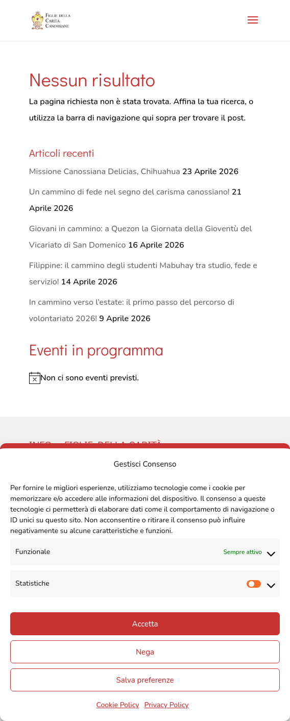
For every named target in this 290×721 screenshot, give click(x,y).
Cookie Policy (117, 705)
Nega (145, 652)
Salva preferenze (145, 680)
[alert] (145, 378)
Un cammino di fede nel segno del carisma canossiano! (129, 192)
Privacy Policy (166, 705)
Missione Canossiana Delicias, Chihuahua (104, 171)
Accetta (145, 624)
